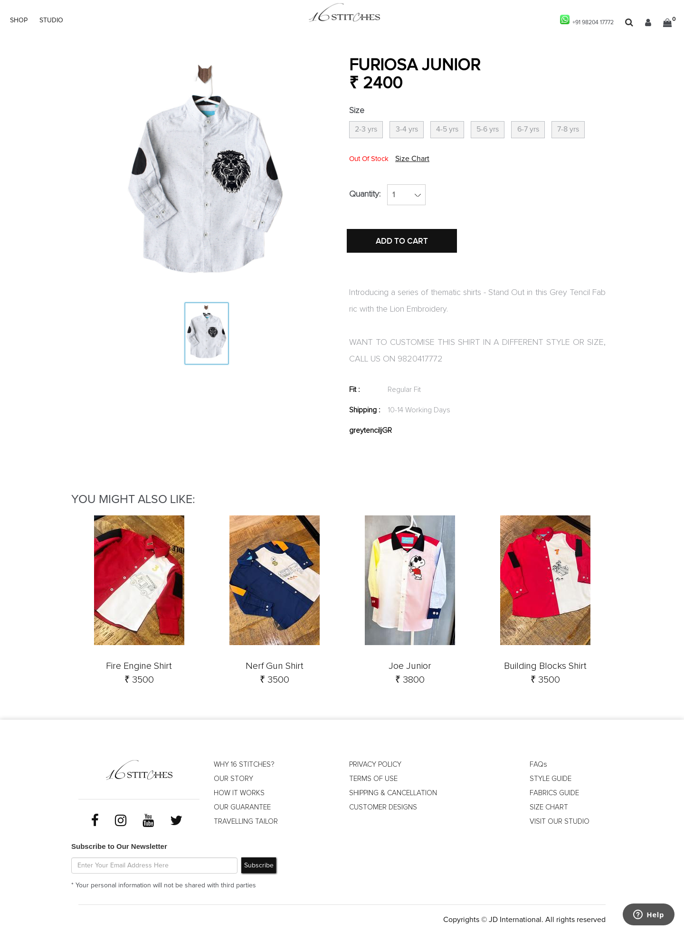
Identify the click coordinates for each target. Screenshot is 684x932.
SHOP (19, 20)
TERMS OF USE (374, 776)
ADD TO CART (406, 258)
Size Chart (462, 169)
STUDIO (51, 20)
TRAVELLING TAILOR (247, 819)
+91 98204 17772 (582, 20)
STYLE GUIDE (552, 776)
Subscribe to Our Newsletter (119, 843)
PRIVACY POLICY (376, 762)
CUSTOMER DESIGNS (384, 805)
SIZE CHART (550, 805)
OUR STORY (233, 776)
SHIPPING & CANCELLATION (396, 791)
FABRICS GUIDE (555, 791)
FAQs (538, 762)
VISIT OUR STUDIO (560, 819)
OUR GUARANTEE (243, 805)
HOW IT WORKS (240, 791)
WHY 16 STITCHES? (246, 762)
